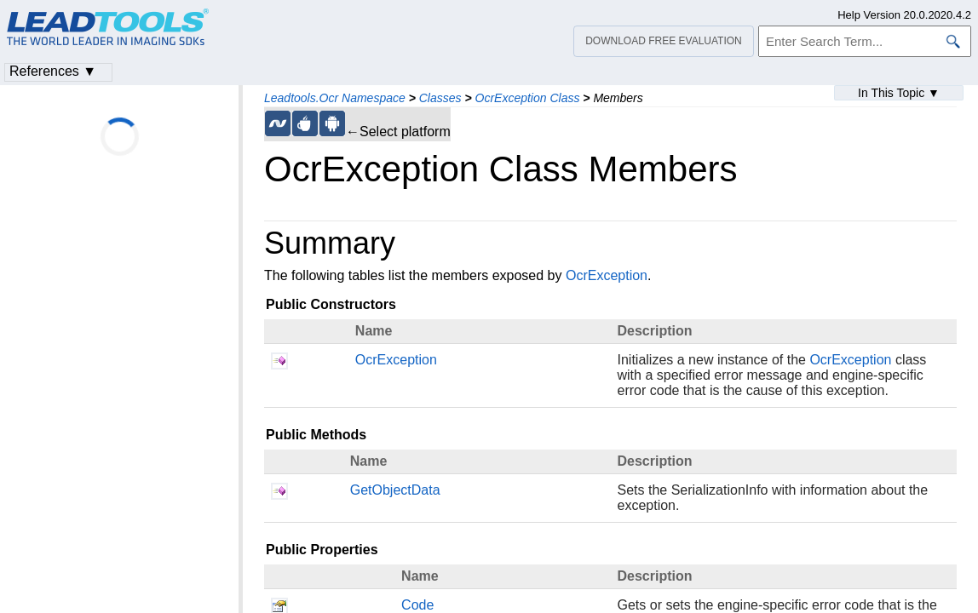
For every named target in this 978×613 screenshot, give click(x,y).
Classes (440, 98)
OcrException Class (527, 98)
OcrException (606, 275)
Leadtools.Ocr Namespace (335, 98)
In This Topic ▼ (899, 93)
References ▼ (52, 71)
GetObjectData (395, 490)
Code (417, 605)
